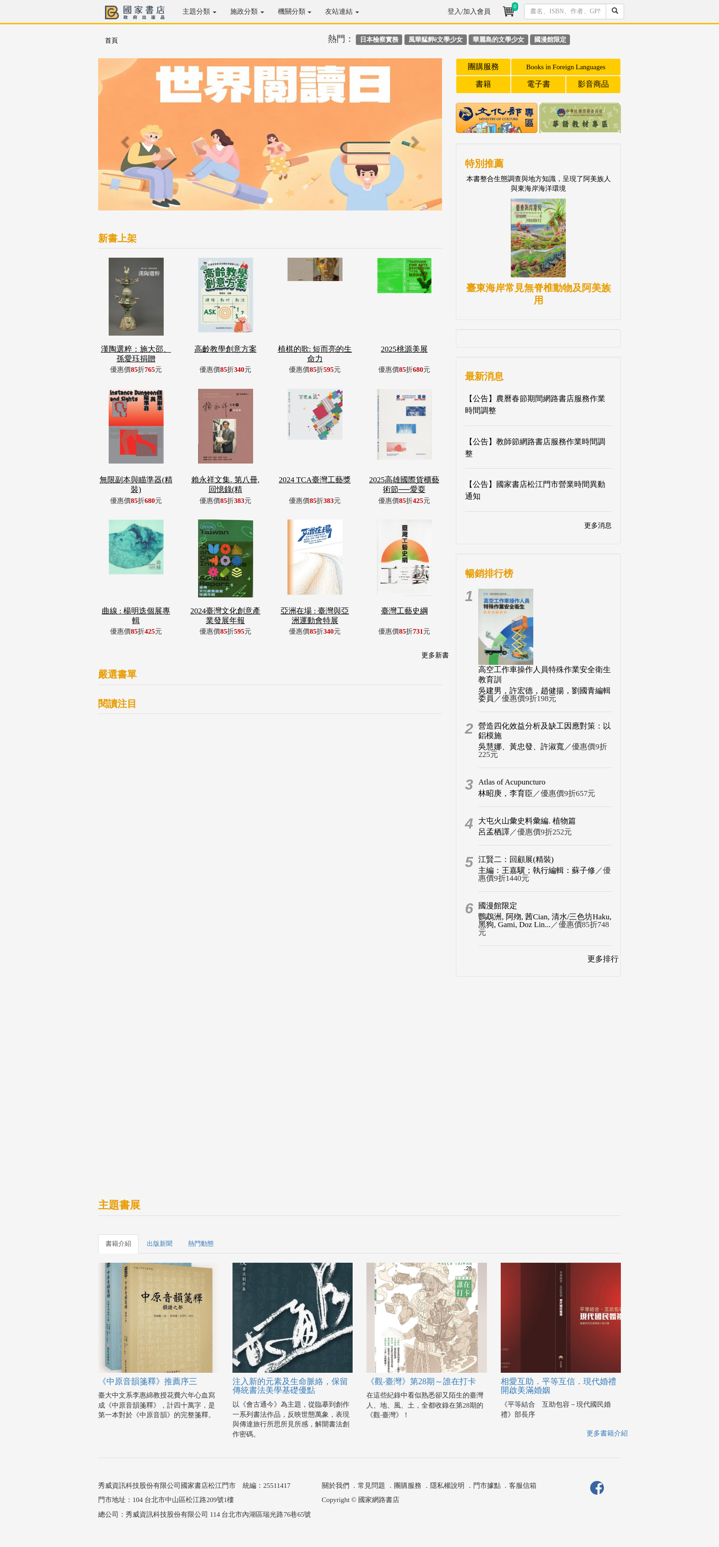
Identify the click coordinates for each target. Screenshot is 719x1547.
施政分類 (247, 11)
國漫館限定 (497, 905)
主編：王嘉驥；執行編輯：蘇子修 (536, 870)
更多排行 (603, 959)
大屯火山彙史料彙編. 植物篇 (527, 821)
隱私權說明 (447, 1485)
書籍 (483, 84)
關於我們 (335, 1485)
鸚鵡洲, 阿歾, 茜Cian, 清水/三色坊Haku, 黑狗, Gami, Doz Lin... (544, 920)
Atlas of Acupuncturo (511, 782)
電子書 (538, 84)
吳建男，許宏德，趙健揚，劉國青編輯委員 (544, 694)
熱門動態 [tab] (201, 1243)
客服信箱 (522, 1485)
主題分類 (199, 11)
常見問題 (371, 1485)
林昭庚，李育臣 (505, 793)
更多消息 (598, 525)
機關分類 (295, 11)
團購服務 (483, 66)
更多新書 (435, 655)
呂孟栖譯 (493, 832)
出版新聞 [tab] (159, 1243)
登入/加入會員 (469, 11)
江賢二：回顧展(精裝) (515, 859)
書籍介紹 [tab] (118, 1243)
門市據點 (487, 1485)
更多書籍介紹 (607, 1433)
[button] (124, 139)
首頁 (111, 40)
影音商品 (593, 84)
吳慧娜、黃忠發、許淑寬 (521, 746)
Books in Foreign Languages (566, 67)
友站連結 (342, 11)
